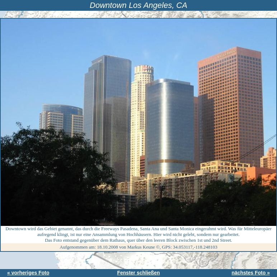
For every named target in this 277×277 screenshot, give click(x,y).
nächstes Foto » (250, 273)
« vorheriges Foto (28, 273)
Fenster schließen (138, 273)
